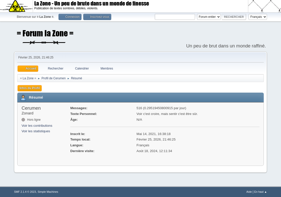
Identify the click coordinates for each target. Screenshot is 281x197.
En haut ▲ (260, 191)
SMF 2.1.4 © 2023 (25, 191)
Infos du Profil (30, 88)
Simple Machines (48, 191)
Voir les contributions (37, 125)
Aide (249, 191)
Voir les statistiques (36, 131)
